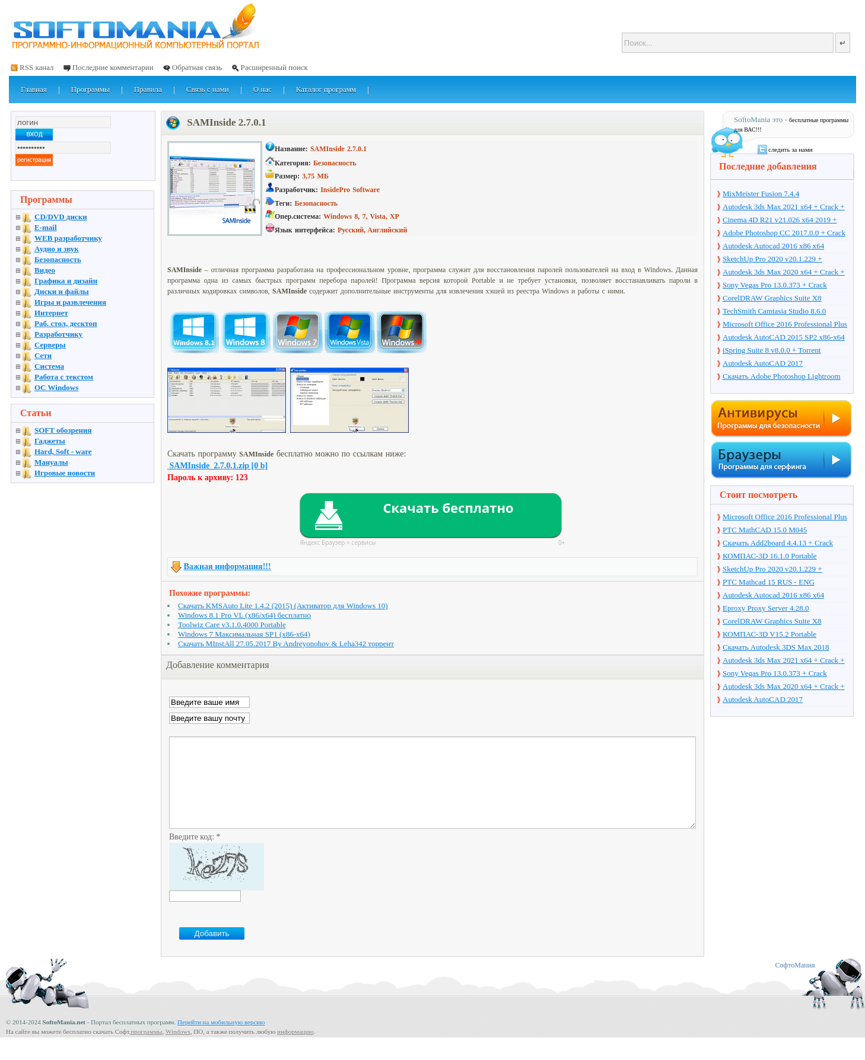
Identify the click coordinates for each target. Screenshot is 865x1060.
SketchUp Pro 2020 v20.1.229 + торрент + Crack (772, 259)
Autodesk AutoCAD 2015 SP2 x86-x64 (784, 337)
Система (49, 366)
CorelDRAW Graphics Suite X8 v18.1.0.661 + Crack (772, 298)
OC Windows (56, 387)
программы (146, 1049)
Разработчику (58, 334)
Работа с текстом (63, 376)
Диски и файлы (61, 291)
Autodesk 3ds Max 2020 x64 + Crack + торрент (784, 272)
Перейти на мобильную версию (221, 1039)
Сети (43, 355)
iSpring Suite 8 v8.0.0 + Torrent (772, 350)
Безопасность (57, 259)
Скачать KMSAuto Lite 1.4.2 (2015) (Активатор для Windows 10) (283, 605)
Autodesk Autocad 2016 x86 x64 (773, 245)
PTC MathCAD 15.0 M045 (765, 529)
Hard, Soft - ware (63, 451)
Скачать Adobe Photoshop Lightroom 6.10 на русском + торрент (782, 377)
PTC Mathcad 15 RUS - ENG (769, 581)
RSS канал (37, 67)
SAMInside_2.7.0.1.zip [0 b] (217, 465)
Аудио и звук (56, 248)
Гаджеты (49, 440)
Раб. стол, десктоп (65, 323)
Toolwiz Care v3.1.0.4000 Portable (232, 624)
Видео (44, 270)
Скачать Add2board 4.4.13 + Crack (778, 542)
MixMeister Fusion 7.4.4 (761, 193)
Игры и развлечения (70, 302)
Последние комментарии (113, 67)
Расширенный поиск (273, 67)
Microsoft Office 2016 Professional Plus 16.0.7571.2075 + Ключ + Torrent (785, 325)
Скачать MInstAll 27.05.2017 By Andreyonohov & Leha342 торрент (286, 643)
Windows (178, 1049)
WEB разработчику (68, 238)
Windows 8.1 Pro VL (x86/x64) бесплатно (244, 615)
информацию (295, 1049)
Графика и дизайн (65, 280)
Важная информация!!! (227, 566)
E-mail (45, 227)
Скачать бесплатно (448, 507)
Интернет (51, 312)
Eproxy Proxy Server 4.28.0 (766, 608)
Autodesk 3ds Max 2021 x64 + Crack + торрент (784, 207)
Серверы (50, 344)
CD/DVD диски (60, 216)
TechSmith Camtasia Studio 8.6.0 (774, 310)
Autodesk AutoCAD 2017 (763, 363)
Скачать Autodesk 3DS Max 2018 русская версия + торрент (776, 648)
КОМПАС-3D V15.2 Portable (769, 634)
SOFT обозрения (63, 430)
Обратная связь (197, 67)
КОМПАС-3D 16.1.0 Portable (770, 555)
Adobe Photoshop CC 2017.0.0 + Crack (784, 232)
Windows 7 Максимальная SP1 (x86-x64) (244, 634)
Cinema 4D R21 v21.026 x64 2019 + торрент (780, 220)
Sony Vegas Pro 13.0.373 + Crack (775, 284)
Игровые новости (64, 472)
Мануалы (51, 462)
